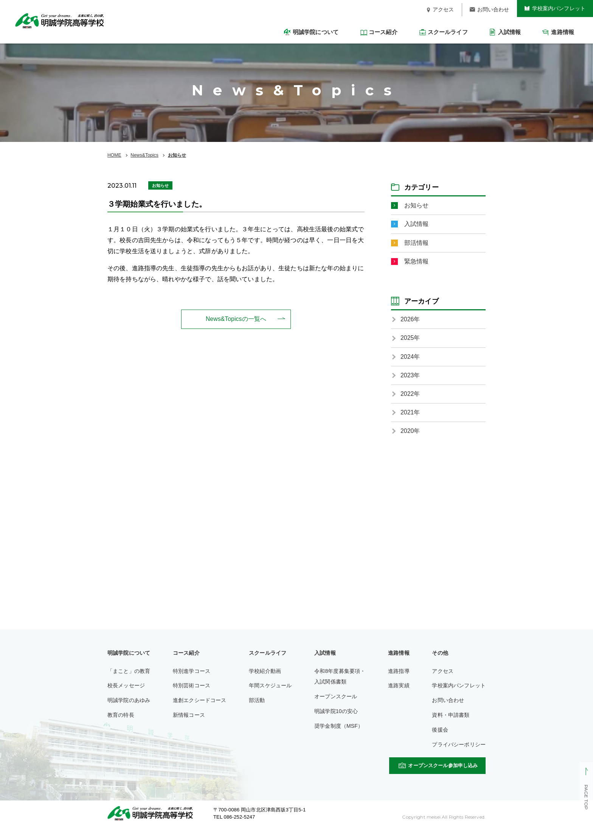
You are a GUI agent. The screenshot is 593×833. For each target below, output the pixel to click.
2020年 (410, 433)
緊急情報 (416, 262)
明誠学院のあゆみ (128, 703)
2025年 (410, 339)
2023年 (410, 377)
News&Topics (144, 155)
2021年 (410, 414)
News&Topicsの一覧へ (236, 319)
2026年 (410, 320)
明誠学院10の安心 (336, 714)
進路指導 (399, 674)
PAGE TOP (586, 797)
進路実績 (399, 688)
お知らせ (177, 155)
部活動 (257, 703)
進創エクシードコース (200, 703)
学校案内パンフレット (459, 688)
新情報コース (189, 718)
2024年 (410, 358)
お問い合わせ (448, 703)
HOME (114, 155)
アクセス (442, 674)
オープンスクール (335, 699)
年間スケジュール (270, 688)
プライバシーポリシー (459, 747)
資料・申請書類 (450, 718)
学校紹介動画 (265, 674)
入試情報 (416, 224)
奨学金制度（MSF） (338, 729)
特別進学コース (191, 674)
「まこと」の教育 (128, 674)
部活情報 (416, 243)
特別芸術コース (191, 688)
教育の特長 (120, 718)
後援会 (440, 732)
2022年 (410, 395)
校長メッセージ (126, 688)
